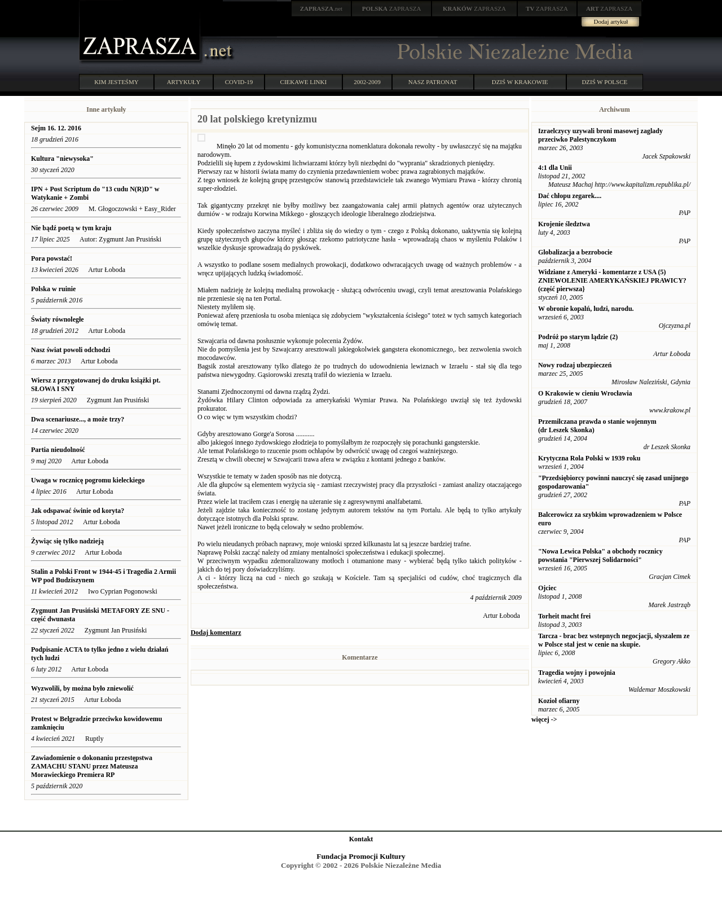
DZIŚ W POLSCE (604, 81)
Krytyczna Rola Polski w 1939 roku (589, 458)
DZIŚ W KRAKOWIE (520, 81)
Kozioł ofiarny (559, 701)
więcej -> (544, 719)
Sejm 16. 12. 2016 (56, 128)
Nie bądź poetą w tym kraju (71, 228)
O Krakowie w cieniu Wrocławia (585, 393)
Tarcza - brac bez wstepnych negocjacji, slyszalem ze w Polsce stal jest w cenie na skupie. (614, 640)
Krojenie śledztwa (564, 224)
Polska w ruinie (53, 289)
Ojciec (547, 588)
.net (321, 8)
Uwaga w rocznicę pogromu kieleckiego (88, 480)
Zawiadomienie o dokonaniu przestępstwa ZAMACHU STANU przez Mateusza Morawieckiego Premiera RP (91, 766)
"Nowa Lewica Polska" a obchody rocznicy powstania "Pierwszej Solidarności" (600, 555)
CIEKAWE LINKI (303, 81)
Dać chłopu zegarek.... (569, 196)
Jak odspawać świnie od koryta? (77, 511)
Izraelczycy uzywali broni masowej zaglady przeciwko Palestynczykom (600, 135)
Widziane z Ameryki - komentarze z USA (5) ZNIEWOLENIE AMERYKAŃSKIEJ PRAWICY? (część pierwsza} (612, 280)
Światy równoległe (57, 319)
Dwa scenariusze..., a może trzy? (77, 419)
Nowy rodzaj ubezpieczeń (574, 365)
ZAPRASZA (391, 8)
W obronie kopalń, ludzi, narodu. (586, 309)
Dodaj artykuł (611, 21)
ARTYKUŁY (184, 81)
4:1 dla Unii (555, 168)
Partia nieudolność (59, 450)
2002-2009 (367, 81)
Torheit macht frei (564, 616)
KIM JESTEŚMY (116, 81)
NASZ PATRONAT (432, 81)
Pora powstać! (51, 258)
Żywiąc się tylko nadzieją (67, 541)
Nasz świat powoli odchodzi (70, 350)
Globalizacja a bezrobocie (575, 252)
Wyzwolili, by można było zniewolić (82, 688)
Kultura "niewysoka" (62, 159)
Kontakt (361, 839)
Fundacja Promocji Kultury (360, 856)
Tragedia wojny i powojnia (576, 673)
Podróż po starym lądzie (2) (578, 337)
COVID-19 (239, 81)
